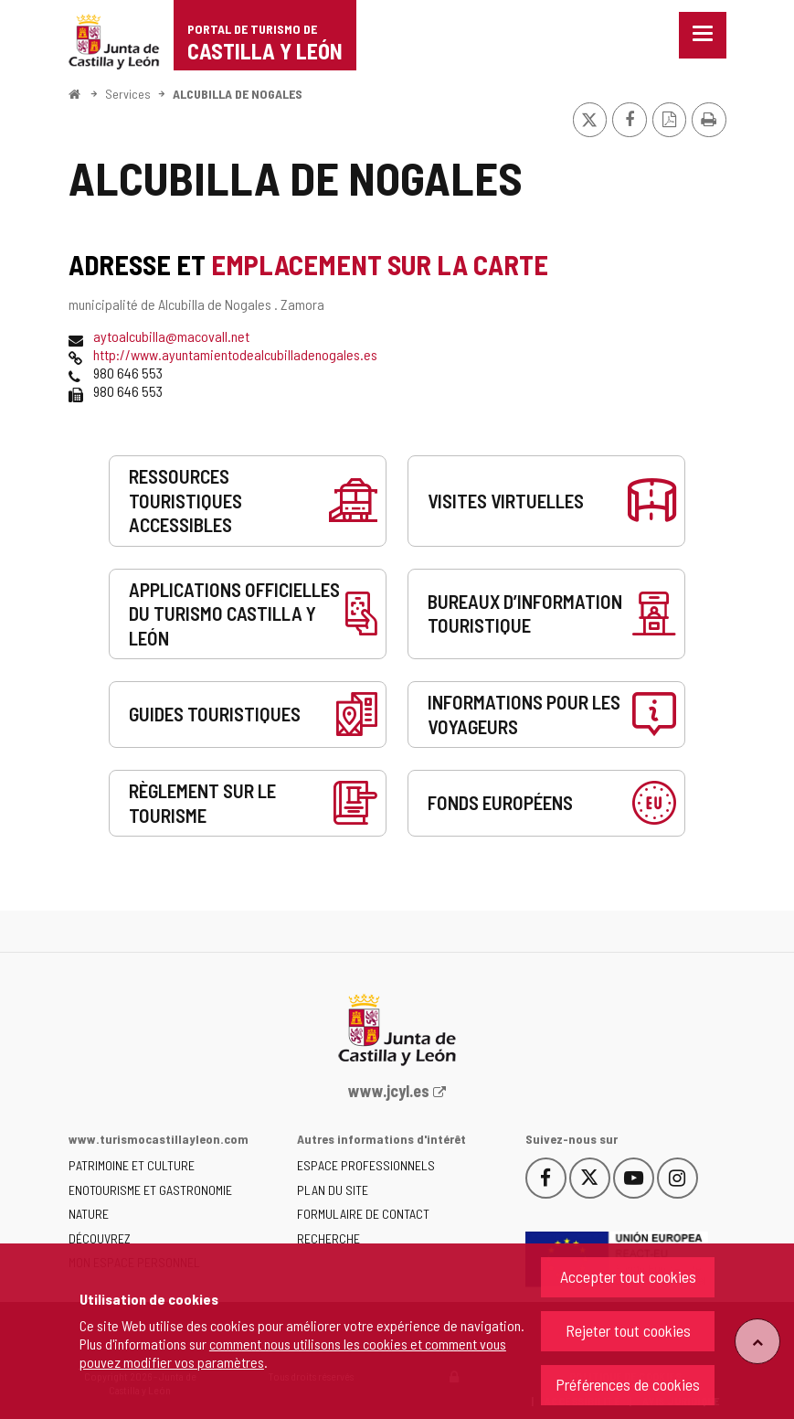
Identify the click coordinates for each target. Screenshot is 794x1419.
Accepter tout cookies (628, 1276)
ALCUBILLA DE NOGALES (237, 93)
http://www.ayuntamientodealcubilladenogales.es (235, 354)
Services (128, 93)
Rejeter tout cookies (628, 1330)
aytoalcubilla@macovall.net (171, 336)
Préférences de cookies (628, 1384)
